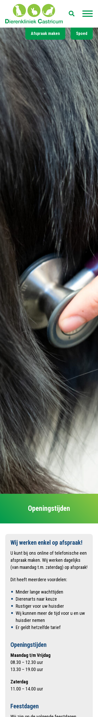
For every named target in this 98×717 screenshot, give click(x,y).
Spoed (81, 33)
